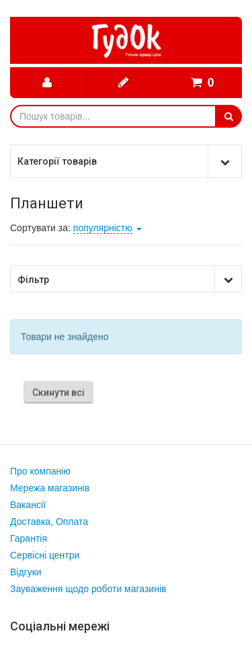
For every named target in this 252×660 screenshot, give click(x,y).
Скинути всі (58, 392)
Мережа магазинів (49, 488)
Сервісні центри (44, 555)
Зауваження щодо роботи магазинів (88, 588)
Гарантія (28, 538)
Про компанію (40, 471)
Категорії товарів (57, 161)
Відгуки (26, 572)
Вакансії (28, 504)
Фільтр (33, 279)
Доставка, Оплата (49, 521)
